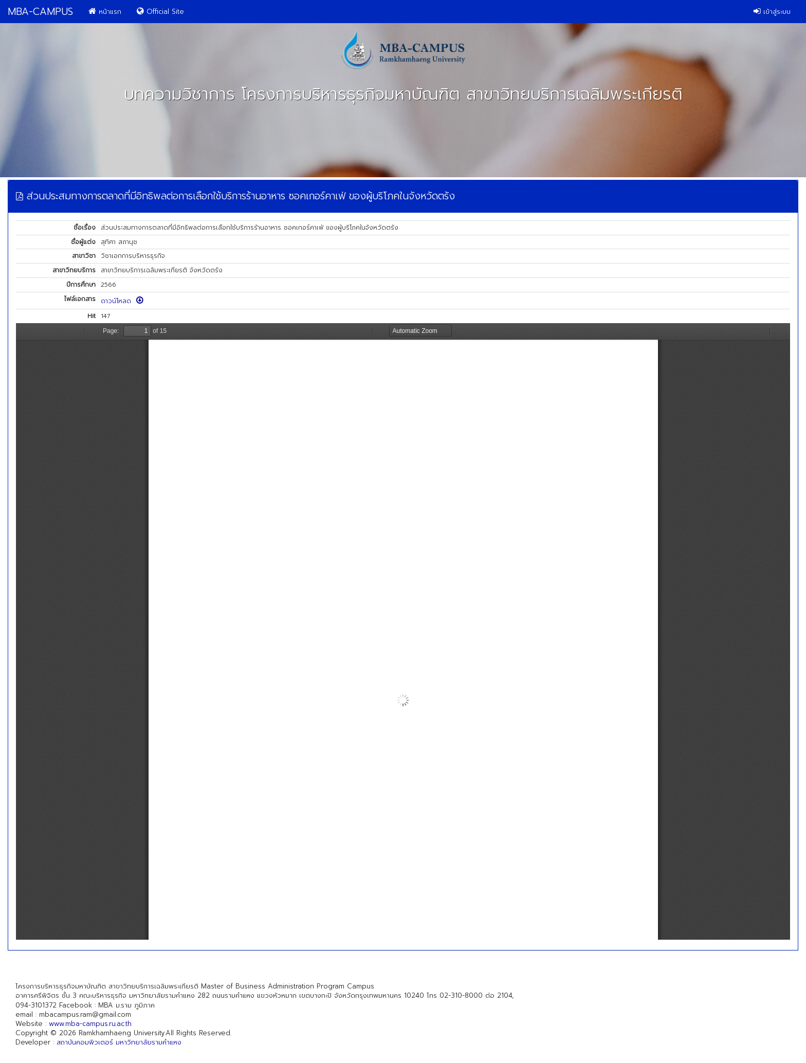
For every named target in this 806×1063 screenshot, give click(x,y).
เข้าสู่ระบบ (772, 11)
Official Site (160, 11)
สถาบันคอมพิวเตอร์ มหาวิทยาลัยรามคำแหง (119, 1042)
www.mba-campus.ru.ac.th (90, 1024)
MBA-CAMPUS (40, 11)
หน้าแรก (104, 11)
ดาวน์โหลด (122, 301)
